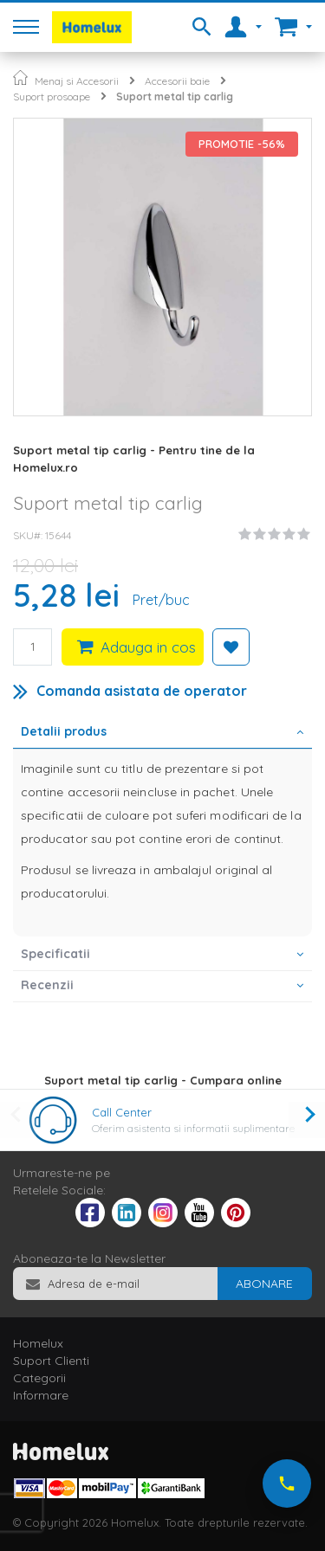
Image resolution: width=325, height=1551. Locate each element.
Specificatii (55, 954)
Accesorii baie (177, 80)
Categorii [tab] (39, 1378)
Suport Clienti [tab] (51, 1360)
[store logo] (92, 27)
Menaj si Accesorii (77, 80)
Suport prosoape (51, 96)
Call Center (122, 1112)
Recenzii (47, 985)
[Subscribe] (264, 1283)
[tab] (162, 733)
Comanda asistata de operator (141, 690)
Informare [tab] (40, 1395)
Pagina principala (20, 77)
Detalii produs (64, 731)
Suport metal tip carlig (174, 96)
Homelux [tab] (38, 1343)
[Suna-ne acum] (287, 1483)
